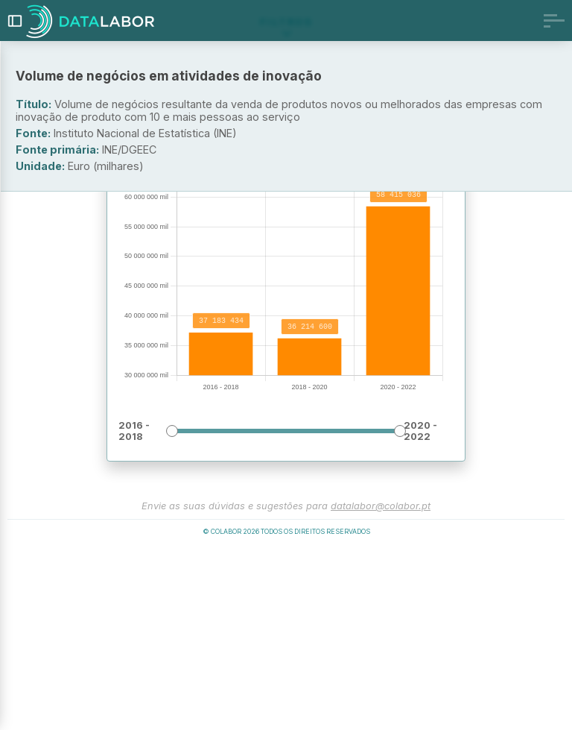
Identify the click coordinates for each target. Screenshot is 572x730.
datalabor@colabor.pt (380, 685)
